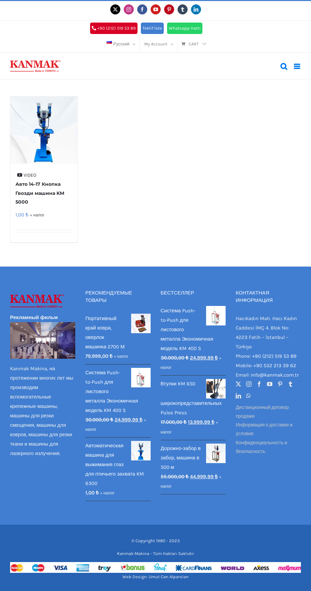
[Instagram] (248, 384)
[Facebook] (259, 384)
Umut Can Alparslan (169, 576)
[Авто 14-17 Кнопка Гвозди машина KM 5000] (43, 130)
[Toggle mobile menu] (297, 66)
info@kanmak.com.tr (275, 375)
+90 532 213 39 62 (275, 365)
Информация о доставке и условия (264, 429)
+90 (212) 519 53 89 (274, 356)
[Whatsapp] (248, 395)
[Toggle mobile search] (283, 66)
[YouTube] (269, 384)
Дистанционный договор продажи (262, 412)
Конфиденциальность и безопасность (261, 447)
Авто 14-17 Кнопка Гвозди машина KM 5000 (39, 193)
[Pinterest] (280, 384)
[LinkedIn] (238, 395)
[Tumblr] (290, 384)
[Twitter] (238, 384)
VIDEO (26, 175)
